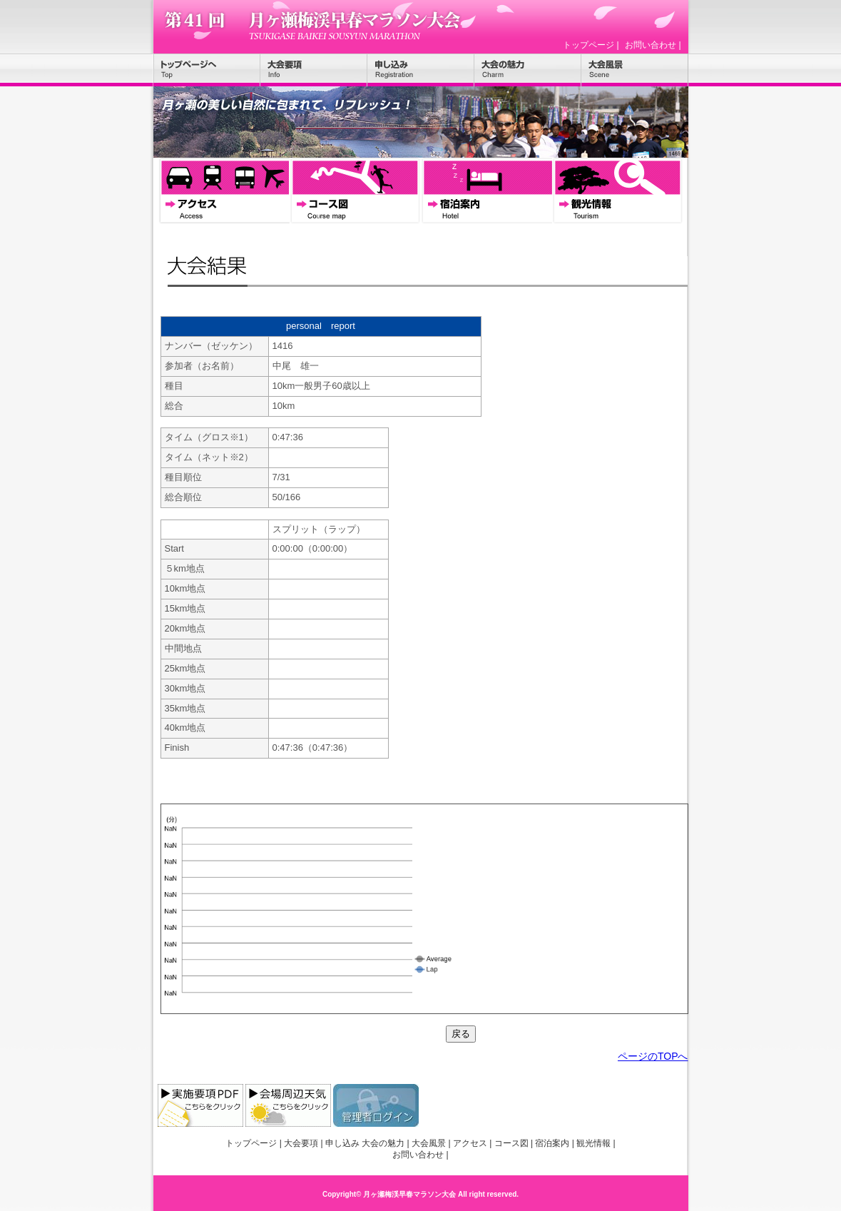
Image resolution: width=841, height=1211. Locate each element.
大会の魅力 (527, 70)
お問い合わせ (650, 45)
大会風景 (634, 70)
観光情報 (617, 191)
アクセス (224, 191)
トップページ (588, 45)
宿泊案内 (486, 191)
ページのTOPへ (653, 1056)
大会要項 (313, 70)
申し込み (420, 70)
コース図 (355, 191)
